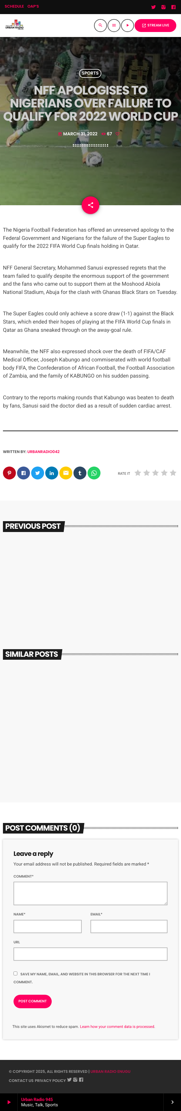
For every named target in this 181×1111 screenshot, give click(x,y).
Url (17, 942)
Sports (90, 73)
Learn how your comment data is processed (117, 1027)
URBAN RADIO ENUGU (110, 1071)
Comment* (24, 876)
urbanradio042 (43, 452)
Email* (96, 914)
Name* (20, 914)
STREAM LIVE (155, 25)
